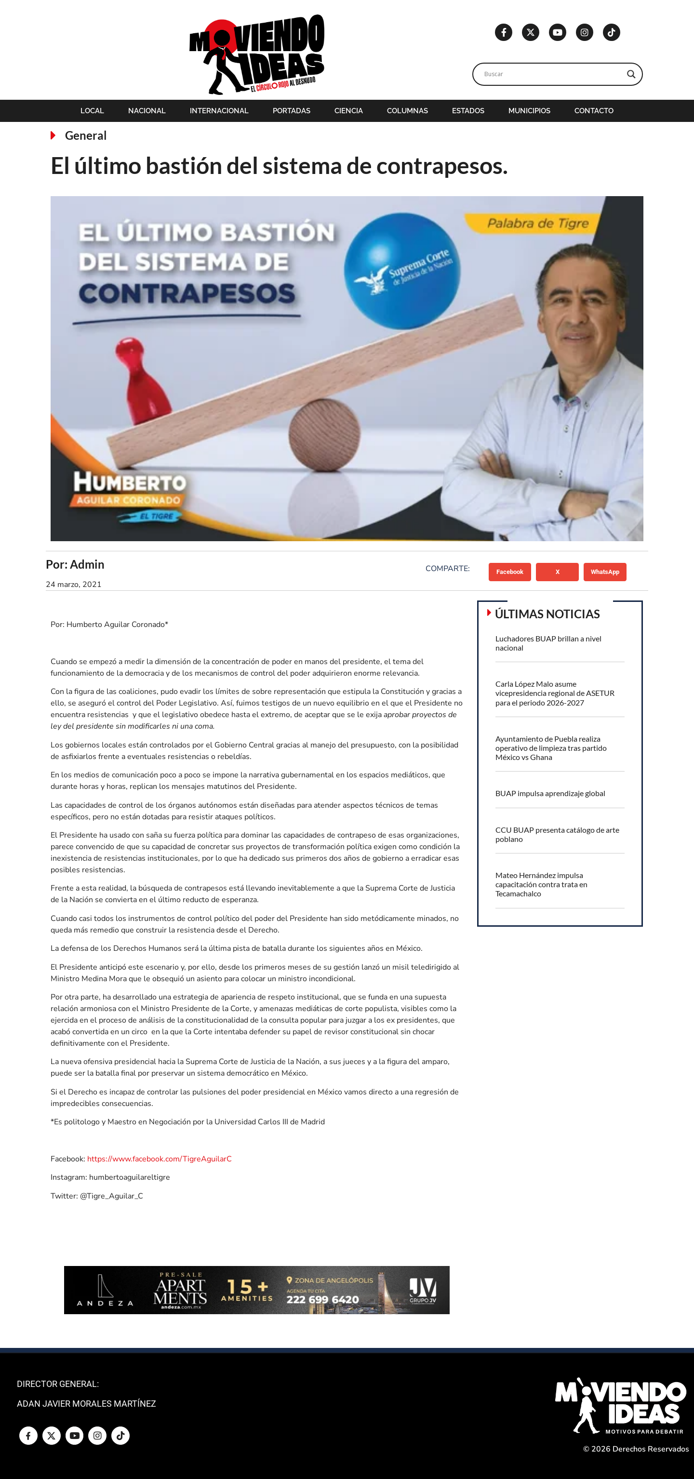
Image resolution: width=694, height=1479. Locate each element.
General (86, 135)
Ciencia (348, 111)
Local (92, 111)
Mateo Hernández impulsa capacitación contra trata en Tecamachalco (541, 884)
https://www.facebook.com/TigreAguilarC (159, 1159)
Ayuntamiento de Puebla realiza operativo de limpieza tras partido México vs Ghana (551, 747)
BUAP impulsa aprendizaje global (550, 793)
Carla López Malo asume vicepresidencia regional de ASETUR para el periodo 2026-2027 (554, 692)
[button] (510, 572)
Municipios (529, 111)
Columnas (407, 111)
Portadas (291, 111)
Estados (468, 111)
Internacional (219, 111)
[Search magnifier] (631, 74)
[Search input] (553, 74)
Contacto (594, 111)
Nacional (147, 111)
